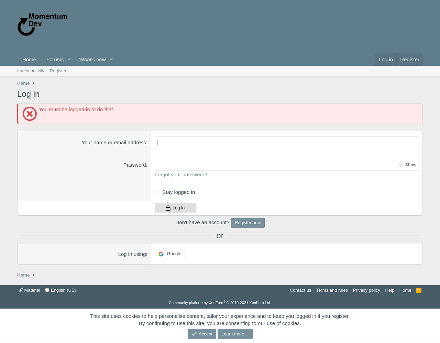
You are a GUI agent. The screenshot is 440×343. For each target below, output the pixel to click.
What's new (92, 59)
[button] (69, 59)
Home (29, 59)
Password (134, 165)
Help (390, 290)
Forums (55, 59)
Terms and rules (332, 290)
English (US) (60, 290)
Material (29, 290)
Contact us (300, 290)
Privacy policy (366, 290)
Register (58, 70)
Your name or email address (114, 142)
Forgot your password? (181, 174)
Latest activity (30, 70)
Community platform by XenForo (220, 303)
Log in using (132, 254)
